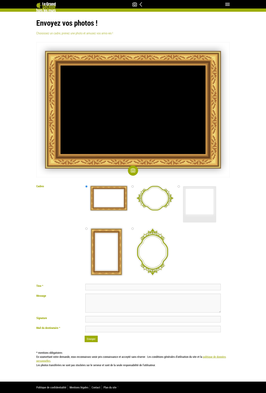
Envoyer (91, 339)
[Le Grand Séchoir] (46, 6)
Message (41, 296)
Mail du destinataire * (48, 328)
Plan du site (110, 387)
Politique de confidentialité (51, 387)
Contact (96, 387)
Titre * (39, 286)
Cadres (40, 186)
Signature (41, 318)
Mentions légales (79, 387)
